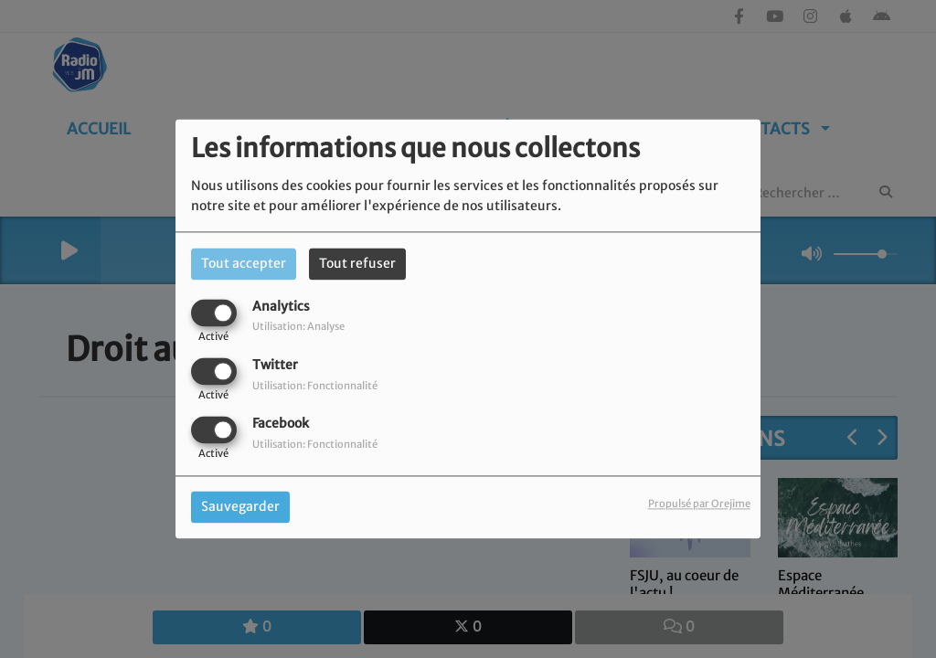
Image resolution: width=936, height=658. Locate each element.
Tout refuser (357, 263)
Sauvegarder (240, 507)
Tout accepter (243, 263)
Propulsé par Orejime (699, 504)
